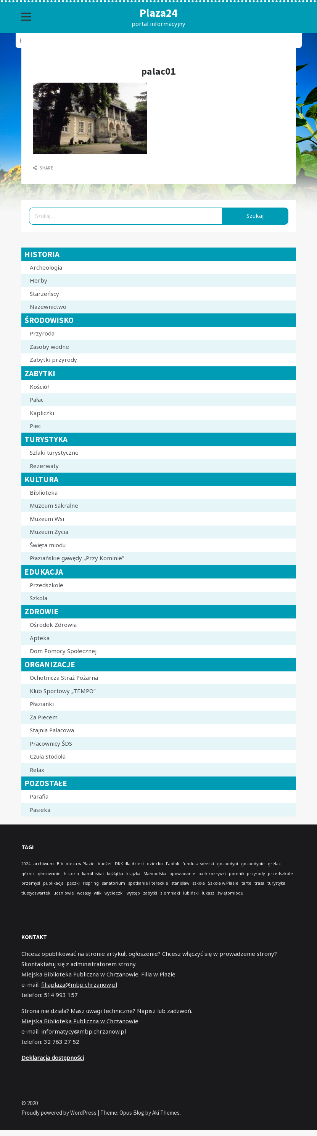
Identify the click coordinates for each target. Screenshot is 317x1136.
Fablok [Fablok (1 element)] (172, 863)
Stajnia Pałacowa (52, 730)
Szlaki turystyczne (54, 452)
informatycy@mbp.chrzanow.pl (83, 1031)
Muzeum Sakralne (54, 505)
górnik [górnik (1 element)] (28, 873)
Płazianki (42, 704)
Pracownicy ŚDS (51, 743)
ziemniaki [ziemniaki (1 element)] (170, 893)
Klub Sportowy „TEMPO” (62, 691)
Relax (37, 769)
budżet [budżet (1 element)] (105, 863)
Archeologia (46, 267)
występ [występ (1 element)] (133, 893)
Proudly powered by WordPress (59, 1112)
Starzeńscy (44, 293)
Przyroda (42, 333)
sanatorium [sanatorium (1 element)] (113, 883)
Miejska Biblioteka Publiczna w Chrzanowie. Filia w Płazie (98, 974)
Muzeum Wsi (47, 518)
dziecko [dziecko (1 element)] (155, 863)
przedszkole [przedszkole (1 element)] (280, 873)
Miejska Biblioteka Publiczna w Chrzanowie (79, 1021)
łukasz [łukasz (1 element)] (208, 893)
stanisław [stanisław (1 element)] (180, 883)
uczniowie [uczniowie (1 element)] (63, 893)
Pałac (36, 399)
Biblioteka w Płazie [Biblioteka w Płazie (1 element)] (76, 863)
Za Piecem (44, 717)
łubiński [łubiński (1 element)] (191, 893)
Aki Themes (166, 1112)
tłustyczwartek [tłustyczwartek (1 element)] (35, 893)
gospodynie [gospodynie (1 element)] (253, 863)
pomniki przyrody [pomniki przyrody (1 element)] (247, 873)
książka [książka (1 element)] (133, 873)
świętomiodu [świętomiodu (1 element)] (230, 893)
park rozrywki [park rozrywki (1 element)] (212, 873)
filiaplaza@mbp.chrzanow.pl (79, 984)
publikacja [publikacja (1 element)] (53, 883)
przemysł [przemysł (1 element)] (30, 883)
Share (43, 168)
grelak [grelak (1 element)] (274, 863)
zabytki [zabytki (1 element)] (150, 893)
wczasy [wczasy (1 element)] (84, 893)
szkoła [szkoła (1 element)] (198, 883)
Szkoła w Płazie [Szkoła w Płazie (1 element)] (223, 883)
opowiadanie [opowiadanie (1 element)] (182, 873)
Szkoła (38, 598)
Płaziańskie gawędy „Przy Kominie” (77, 558)
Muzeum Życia (49, 531)
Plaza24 (158, 13)
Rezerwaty (44, 466)
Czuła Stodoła (48, 756)
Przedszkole (46, 585)
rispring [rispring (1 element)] (91, 883)
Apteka (40, 638)
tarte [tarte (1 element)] (246, 883)
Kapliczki (42, 413)
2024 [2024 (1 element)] (26, 863)
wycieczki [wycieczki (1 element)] (114, 893)
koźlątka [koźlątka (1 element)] (115, 873)
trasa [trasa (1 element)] (259, 883)
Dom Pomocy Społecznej (63, 651)
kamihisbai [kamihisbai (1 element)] (93, 873)
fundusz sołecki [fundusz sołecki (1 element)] (198, 863)
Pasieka (40, 809)
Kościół (39, 386)
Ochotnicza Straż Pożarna (64, 677)
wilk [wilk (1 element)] (97, 893)
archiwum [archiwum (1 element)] (44, 863)
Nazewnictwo (48, 306)
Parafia (39, 796)
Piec (35, 426)
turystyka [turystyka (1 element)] (276, 883)
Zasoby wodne (49, 346)
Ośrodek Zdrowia (53, 624)
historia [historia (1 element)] (71, 873)
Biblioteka (44, 492)
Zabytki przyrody (53, 359)
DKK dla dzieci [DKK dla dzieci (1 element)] (129, 863)
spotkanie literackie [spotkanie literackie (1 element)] (148, 883)
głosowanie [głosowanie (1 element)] (49, 873)
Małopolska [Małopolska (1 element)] (154, 873)
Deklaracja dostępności (52, 1057)
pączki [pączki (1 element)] (73, 883)
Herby (38, 280)
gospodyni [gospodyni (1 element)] (227, 863)
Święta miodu (48, 545)
